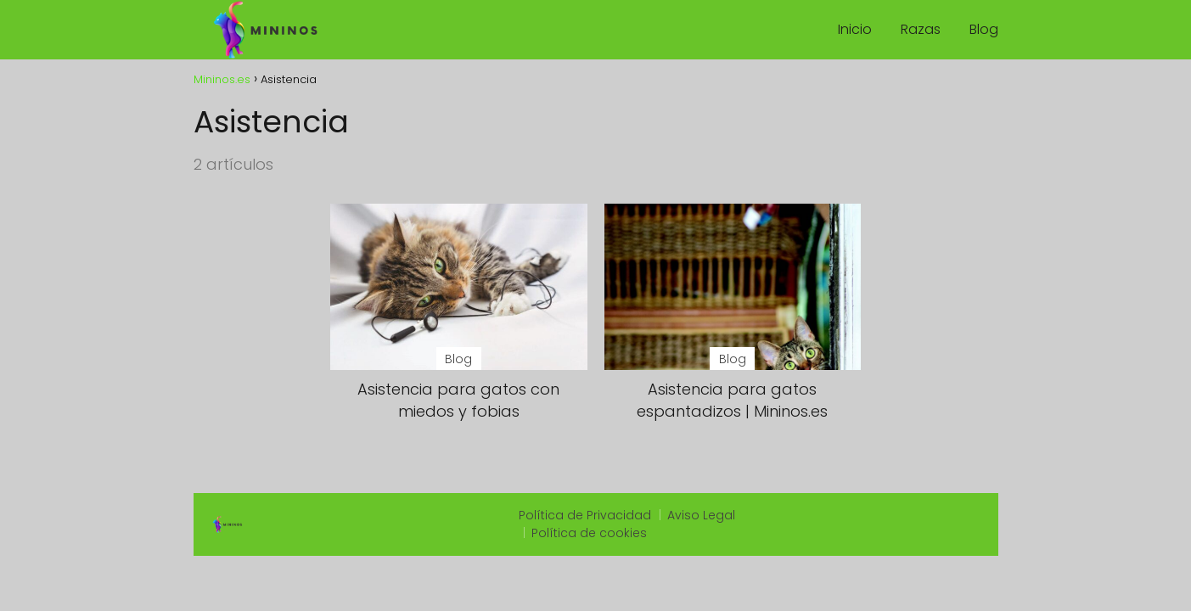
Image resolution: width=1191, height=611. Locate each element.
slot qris (788, 515)
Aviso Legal (701, 515)
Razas (921, 29)
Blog (983, 29)
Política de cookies (589, 532)
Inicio (855, 29)
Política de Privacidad (585, 515)
